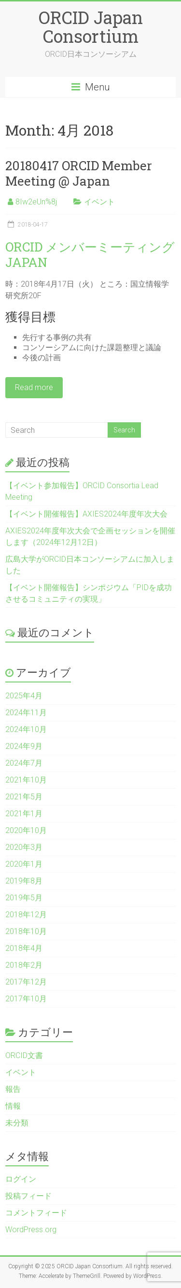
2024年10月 (26, 729)
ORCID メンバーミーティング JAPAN (90, 254)
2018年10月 (26, 931)
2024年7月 (23, 763)
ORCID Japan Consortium (91, 27)
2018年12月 (26, 914)
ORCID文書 (24, 1055)
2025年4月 (23, 695)
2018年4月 (23, 948)
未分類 (16, 1122)
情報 (13, 1106)
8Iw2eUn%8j (36, 201)
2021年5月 (23, 796)
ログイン (20, 1179)
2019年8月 (23, 880)
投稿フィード (28, 1195)
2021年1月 (23, 813)
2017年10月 (26, 998)
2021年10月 (26, 779)
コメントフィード (36, 1212)
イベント (99, 201)
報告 (13, 1089)
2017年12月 (26, 981)
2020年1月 (23, 864)
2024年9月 (23, 746)
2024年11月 (26, 712)
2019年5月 (23, 897)
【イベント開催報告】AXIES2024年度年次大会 (86, 513)
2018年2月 (23, 965)
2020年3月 (23, 847)
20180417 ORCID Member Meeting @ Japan (78, 173)
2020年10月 (26, 830)
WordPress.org (30, 1229)
